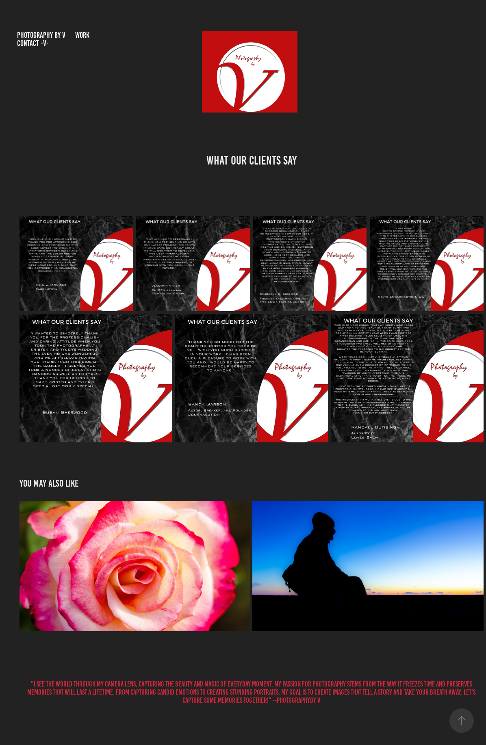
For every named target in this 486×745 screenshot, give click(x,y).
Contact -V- (33, 43)
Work (82, 35)
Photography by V (41, 35)
